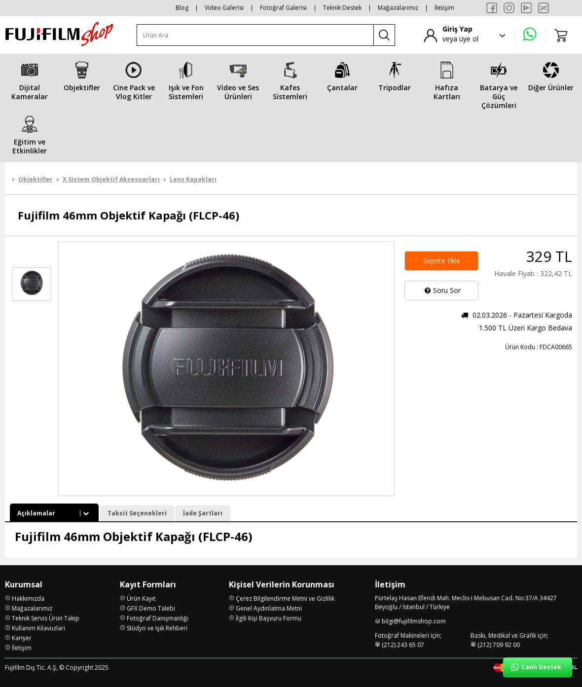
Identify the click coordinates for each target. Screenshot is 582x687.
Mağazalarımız (398, 7)
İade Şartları (202, 513)
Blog (182, 7)
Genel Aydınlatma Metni (269, 608)
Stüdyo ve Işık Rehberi (157, 628)
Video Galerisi (224, 7)
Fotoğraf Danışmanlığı (157, 618)
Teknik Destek (342, 7)
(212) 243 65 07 (403, 645)
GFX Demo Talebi (151, 608)
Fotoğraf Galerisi (283, 7)
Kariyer (22, 638)
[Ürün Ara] (255, 35)
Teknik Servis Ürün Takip (45, 618)
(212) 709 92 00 (498, 645)
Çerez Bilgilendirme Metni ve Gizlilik (285, 598)
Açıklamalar (54, 513)
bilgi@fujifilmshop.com (414, 621)
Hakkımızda (28, 598)
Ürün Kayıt (141, 598)
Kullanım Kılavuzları (38, 628)
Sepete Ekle (441, 260)
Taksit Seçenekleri (137, 513)
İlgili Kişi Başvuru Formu (268, 618)
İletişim (444, 7)
